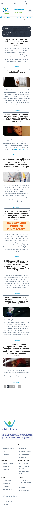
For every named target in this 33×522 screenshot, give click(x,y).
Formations (22, 457)
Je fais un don (18, 12)
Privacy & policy (7, 501)
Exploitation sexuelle (25, 451)
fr (2, 3)
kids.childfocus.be (19, 9)
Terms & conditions (20, 501)
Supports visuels (7, 489)
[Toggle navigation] (30, 11)
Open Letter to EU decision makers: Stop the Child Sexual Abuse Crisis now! (16, 41)
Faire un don (6, 466)
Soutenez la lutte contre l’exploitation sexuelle (16, 72)
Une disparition (23, 463)
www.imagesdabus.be (21, 149)
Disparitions (22, 448)
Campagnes (6, 486)
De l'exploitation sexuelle (24, 467)
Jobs (4, 451)
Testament (6, 469)
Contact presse (7, 480)
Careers (6, 504)
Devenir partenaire (8, 473)
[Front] (5, 11)
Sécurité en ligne (24, 454)
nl (2, 2)
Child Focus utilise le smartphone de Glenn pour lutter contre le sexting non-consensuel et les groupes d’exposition (16, 300)
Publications (6, 483)
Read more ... (16, 66)
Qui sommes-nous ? (8, 448)
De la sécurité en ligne (24, 472)
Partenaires (6, 454)
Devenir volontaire (8, 463)
